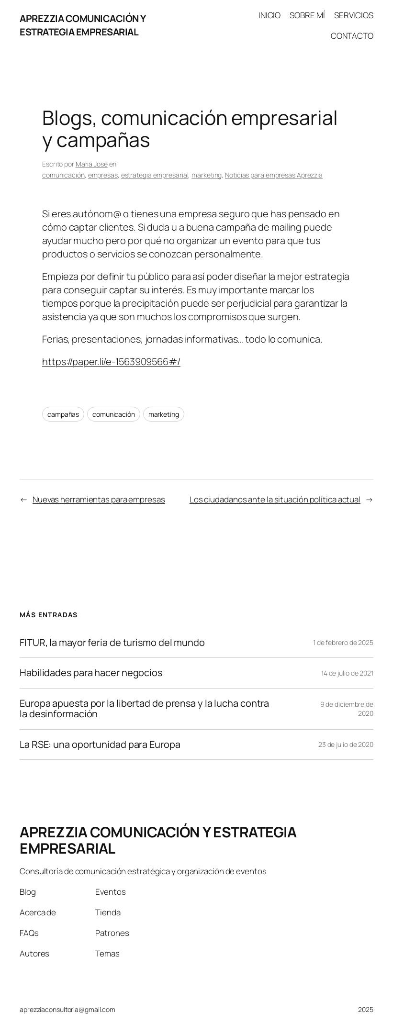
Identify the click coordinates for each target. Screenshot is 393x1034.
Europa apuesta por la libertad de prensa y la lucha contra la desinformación (144, 709)
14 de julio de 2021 (347, 673)
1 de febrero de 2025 (343, 642)
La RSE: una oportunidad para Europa (100, 744)
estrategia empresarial (155, 174)
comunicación (63, 174)
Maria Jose (92, 163)
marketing (206, 174)
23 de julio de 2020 (345, 744)
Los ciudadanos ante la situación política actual (275, 499)
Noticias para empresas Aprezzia (274, 174)
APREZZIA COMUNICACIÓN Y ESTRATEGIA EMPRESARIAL (83, 25)
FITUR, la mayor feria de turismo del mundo (112, 642)
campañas (63, 414)
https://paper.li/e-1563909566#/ (111, 361)
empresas (103, 174)
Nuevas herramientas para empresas (99, 499)
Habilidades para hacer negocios (91, 672)
